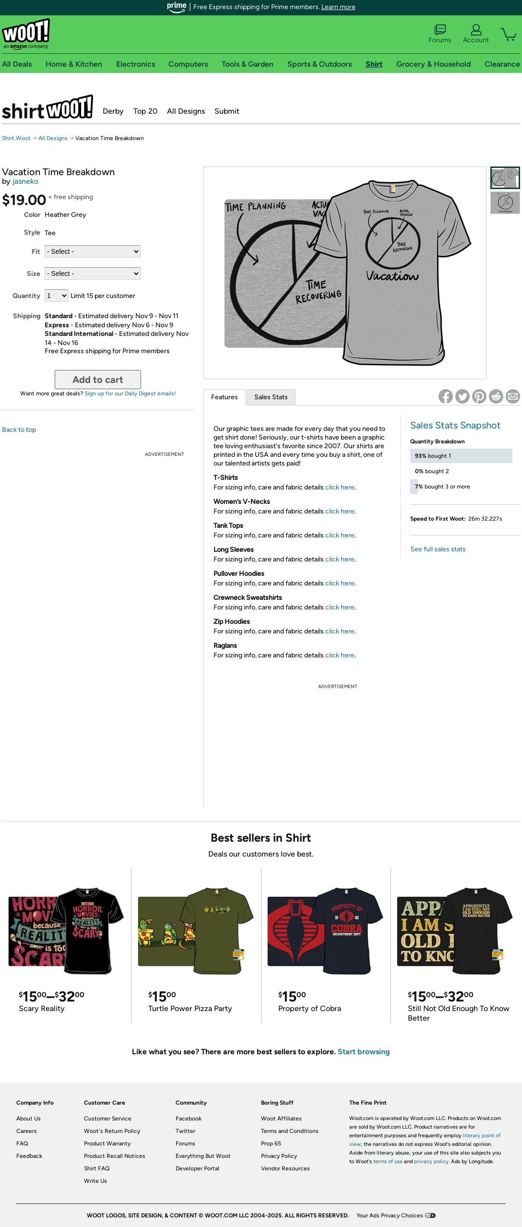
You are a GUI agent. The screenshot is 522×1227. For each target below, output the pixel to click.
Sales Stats (271, 397)
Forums (439, 34)
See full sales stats (438, 549)
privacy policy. (432, 1161)
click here (340, 487)
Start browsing (364, 1051)
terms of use (388, 1161)
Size (33, 274)
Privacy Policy (279, 1156)
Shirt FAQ (96, 1168)
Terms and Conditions (290, 1131)
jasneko (25, 181)
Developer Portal (197, 1168)
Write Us (95, 1181)
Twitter (185, 1131)
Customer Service (107, 1118)
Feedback (29, 1156)
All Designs (186, 111)
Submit (226, 111)
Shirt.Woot (47, 107)
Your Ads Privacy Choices (389, 1215)
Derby (113, 111)
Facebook (189, 1118)
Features (224, 397)
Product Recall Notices (114, 1156)
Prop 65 (271, 1143)
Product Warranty (107, 1143)
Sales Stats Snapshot (455, 425)
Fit (36, 252)
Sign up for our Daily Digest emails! (130, 393)
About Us (28, 1118)
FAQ (22, 1143)
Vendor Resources (285, 1168)
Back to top (19, 430)
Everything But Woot (203, 1156)
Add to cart (97, 379)
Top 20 (145, 111)
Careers (26, 1131)
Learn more (338, 7)
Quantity (26, 296)
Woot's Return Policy (112, 1131)
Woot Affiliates (281, 1118)
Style (32, 232)
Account (476, 34)
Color (32, 215)
